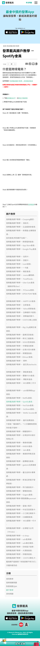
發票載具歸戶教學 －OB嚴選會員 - (19, 517)
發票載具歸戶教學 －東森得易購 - (19, 442)
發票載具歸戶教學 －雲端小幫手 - (19, 506)
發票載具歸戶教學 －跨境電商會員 (21, 81)
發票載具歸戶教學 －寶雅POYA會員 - (20, 375)
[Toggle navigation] (36, 3)
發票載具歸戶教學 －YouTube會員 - (20, 405)
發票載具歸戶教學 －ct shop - (18, 535)
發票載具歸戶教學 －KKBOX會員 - (19, 446)
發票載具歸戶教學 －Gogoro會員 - (19, 494)
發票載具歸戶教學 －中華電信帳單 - (20, 346)
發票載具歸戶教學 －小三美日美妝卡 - (21, 513)
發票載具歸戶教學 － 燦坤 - (17, 360)
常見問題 (29, 3)
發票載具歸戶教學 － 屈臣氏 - (17, 223)
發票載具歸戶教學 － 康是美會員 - (19, 372)
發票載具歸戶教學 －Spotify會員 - (19, 401)
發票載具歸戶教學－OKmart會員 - (19, 357)
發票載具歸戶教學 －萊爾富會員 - (19, 353)
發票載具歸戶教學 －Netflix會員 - (19, 398)
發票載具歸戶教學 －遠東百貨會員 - (20, 334)
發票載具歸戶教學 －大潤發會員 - (19, 550)
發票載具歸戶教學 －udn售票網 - (19, 539)
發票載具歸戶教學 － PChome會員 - (20, 290)
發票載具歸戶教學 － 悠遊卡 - (17, 260)
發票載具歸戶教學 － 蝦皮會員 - (18, 271)
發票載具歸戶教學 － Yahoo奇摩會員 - (21, 308)
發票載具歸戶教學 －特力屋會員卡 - (20, 487)
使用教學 (9, 579)
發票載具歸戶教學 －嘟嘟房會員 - (19, 491)
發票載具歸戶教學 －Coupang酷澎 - (20, 219)
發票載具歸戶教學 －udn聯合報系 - (20, 543)
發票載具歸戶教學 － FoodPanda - (20, 279)
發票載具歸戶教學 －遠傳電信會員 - (20, 461)
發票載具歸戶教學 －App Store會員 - (20, 245)
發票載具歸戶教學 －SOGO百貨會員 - (21, 342)
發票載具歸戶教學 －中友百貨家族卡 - (21, 509)
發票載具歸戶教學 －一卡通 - (17, 267)
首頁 (4, 46)
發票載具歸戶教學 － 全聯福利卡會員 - (21, 312)
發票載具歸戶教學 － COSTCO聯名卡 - (21, 558)
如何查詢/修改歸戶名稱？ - (17, 238)
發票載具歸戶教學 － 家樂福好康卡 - (20, 316)
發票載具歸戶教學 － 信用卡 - (17, 256)
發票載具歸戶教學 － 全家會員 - (18, 305)
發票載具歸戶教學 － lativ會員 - (18, 450)
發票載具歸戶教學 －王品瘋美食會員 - (21, 226)
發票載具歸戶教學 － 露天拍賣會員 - (20, 420)
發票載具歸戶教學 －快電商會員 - (19, 554)
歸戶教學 (16, 46)
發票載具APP (11, 98)
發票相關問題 (11, 582)
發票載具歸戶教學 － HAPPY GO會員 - (21, 301)
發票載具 (31, 204)
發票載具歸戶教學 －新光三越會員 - (20, 338)
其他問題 (9, 593)
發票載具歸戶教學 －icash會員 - (19, 264)
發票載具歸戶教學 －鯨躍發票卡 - (19, 431)
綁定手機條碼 (23, 98)
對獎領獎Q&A (11, 586)
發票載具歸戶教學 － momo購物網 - (20, 275)
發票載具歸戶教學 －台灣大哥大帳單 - (21, 349)
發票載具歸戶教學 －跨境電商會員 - (20, 241)
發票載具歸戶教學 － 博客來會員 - (19, 379)
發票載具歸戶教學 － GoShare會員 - (20, 409)
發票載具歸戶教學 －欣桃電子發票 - (20, 546)
